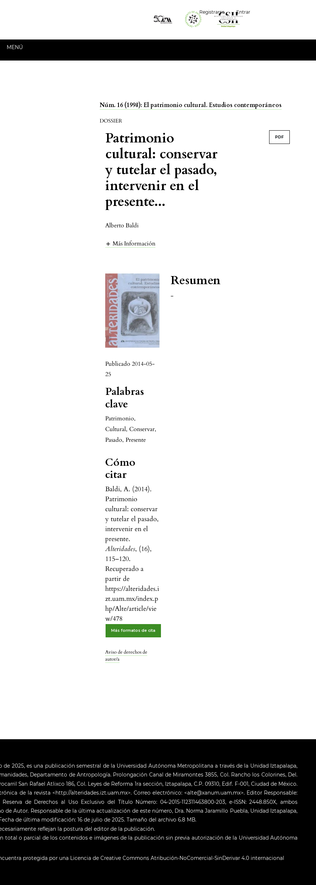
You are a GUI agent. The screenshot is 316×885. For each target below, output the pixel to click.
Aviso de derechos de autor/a (126, 656)
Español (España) (286, 11)
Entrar (243, 12)
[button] (130, 243)
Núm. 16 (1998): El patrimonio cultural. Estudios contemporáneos (191, 105)
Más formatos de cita (133, 630)
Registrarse (211, 12)
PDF (279, 137)
